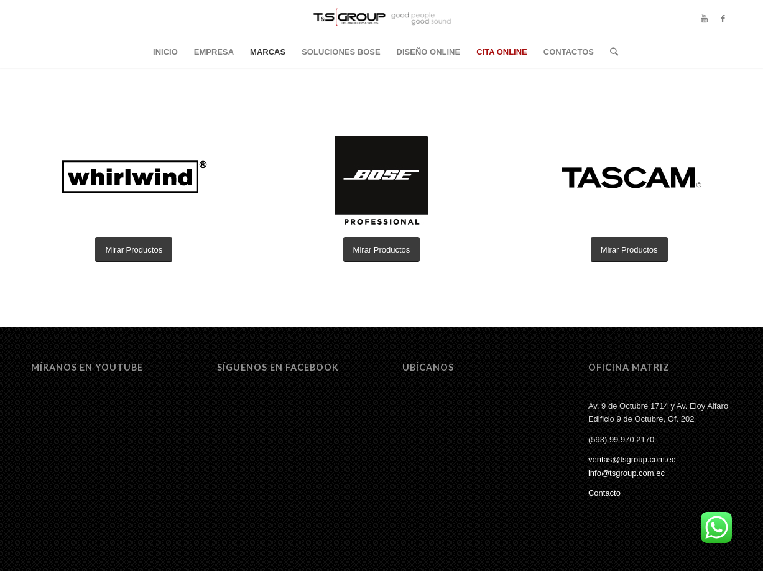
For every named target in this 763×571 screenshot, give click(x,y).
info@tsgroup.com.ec (626, 473)
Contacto (604, 493)
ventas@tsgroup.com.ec (631, 459)
